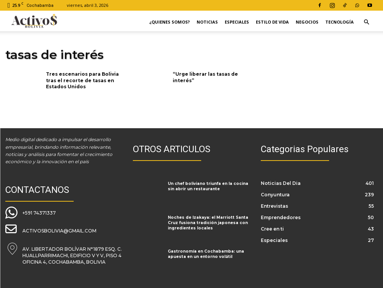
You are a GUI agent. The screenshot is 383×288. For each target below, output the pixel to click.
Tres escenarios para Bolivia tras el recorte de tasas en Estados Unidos (82, 80)
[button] (366, 22)
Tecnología (339, 22)
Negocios (307, 22)
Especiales (237, 22)
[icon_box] (30, 211)
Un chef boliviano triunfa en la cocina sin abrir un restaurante (207, 186)
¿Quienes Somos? (169, 22)
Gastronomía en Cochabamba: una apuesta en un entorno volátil (204, 254)
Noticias (207, 22)
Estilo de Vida (272, 22)
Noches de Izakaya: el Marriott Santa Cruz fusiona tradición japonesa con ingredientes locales (206, 223)
